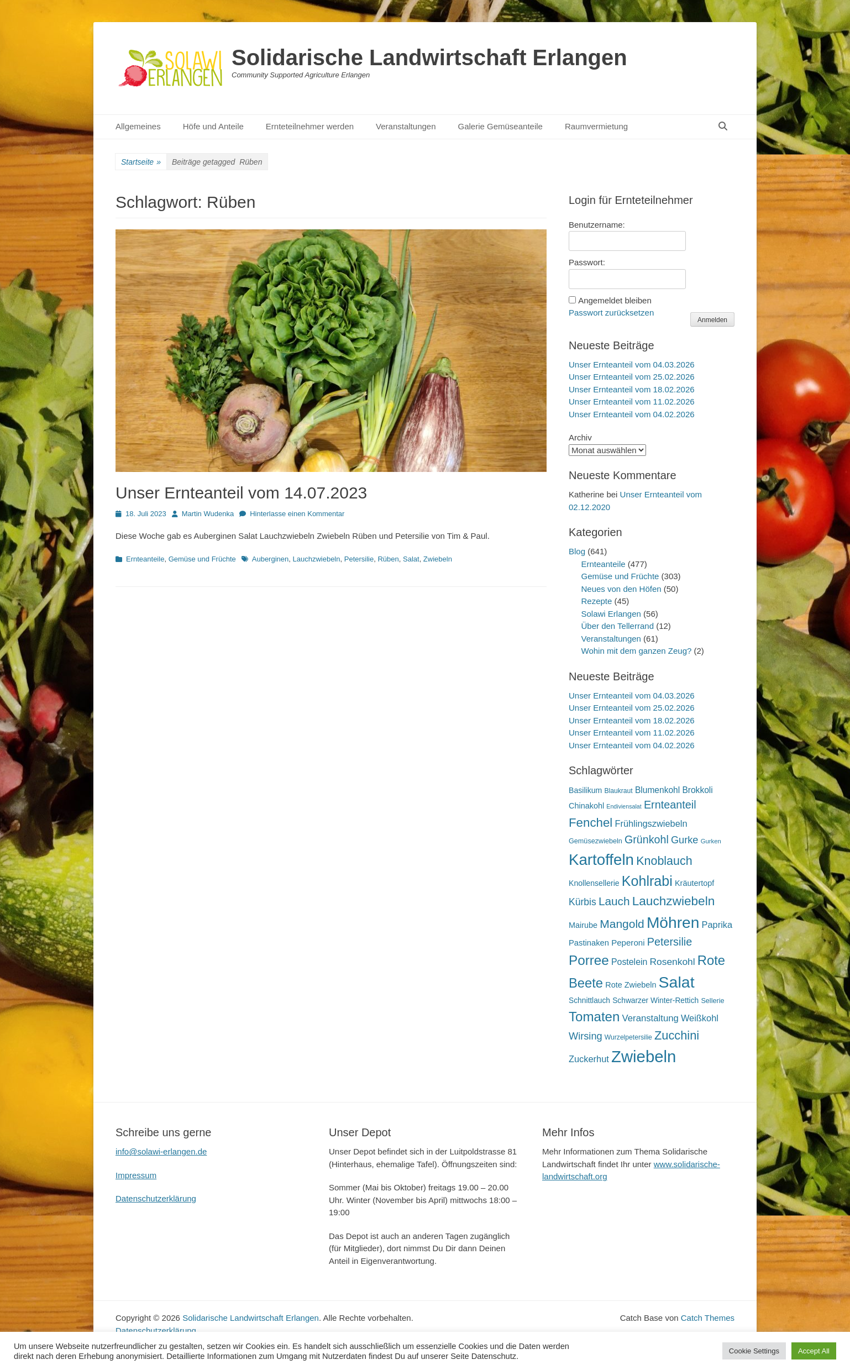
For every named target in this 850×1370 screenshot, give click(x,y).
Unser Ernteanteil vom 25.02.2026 (632, 376)
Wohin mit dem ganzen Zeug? (636, 650)
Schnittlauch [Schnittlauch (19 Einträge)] (589, 1000)
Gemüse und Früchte (202, 559)
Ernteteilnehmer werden (310, 126)
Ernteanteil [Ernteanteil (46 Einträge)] (670, 805)
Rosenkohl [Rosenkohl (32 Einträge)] (672, 961)
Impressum (136, 1175)
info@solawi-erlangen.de (161, 1151)
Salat (411, 559)
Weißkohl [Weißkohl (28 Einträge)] (699, 1018)
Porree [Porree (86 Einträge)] (589, 960)
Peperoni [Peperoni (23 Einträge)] (627, 942)
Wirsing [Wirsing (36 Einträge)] (585, 1036)
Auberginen (270, 559)
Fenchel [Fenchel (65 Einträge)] (590, 823)
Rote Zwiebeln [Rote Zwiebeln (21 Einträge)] (630, 984)
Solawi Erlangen (611, 613)
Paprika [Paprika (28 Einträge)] (717, 925)
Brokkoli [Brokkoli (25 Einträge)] (697, 790)
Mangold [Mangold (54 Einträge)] (622, 923)
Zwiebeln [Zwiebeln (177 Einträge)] (643, 1056)
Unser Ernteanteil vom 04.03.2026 (632, 364)
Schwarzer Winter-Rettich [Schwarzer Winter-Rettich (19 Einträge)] (655, 1000)
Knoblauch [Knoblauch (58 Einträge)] (664, 861)
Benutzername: (597, 224)
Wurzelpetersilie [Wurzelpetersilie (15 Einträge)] (628, 1037)
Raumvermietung (596, 126)
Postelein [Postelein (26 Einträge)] (629, 962)
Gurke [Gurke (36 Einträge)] (685, 840)
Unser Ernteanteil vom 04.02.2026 (632, 414)
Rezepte (596, 601)
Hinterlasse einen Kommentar (297, 514)
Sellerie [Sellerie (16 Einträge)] (712, 1001)
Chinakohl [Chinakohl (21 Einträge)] (586, 805)
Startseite (141, 162)
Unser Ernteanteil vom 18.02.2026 (632, 389)
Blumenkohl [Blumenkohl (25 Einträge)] (657, 790)
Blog (577, 551)
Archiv (580, 437)
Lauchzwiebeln (316, 559)
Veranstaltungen (406, 126)
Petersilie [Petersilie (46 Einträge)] (669, 942)
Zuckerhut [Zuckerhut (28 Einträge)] (589, 1059)
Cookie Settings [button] (754, 1351)
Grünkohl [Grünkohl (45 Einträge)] (647, 839)
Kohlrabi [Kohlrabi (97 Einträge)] (647, 881)
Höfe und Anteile (213, 126)
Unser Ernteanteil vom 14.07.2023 (241, 493)
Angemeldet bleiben (615, 300)
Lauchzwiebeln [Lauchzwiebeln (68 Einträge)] (673, 901)
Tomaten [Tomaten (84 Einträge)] (594, 1016)
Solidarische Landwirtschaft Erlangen (429, 57)
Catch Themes (707, 1317)
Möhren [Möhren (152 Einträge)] (673, 922)
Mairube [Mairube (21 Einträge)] (583, 925)
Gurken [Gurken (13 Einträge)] (711, 841)
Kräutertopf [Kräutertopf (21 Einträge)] (694, 883)
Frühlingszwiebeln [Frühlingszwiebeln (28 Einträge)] (651, 823)
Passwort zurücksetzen (611, 312)
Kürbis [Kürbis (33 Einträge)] (582, 901)
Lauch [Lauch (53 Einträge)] (614, 901)
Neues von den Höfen (621, 589)
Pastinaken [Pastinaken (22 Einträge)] (589, 942)
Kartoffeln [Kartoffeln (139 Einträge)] (601, 859)
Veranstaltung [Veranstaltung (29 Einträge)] (650, 1018)
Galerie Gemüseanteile (500, 126)
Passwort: (587, 262)
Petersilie (359, 559)
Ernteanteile (145, 559)
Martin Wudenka (208, 514)
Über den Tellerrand (617, 626)
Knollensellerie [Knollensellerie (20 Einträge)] (594, 883)
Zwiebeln (437, 559)
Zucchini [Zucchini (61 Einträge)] (676, 1035)
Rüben (387, 559)
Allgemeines (138, 126)
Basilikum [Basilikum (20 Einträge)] (585, 790)
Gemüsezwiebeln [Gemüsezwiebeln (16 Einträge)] (595, 841)
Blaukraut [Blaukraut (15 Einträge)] (618, 791)
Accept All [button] (814, 1351)
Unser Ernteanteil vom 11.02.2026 (632, 401)
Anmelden (712, 320)
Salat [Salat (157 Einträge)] (677, 982)
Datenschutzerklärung (156, 1198)
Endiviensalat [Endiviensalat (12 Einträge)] (623, 806)
